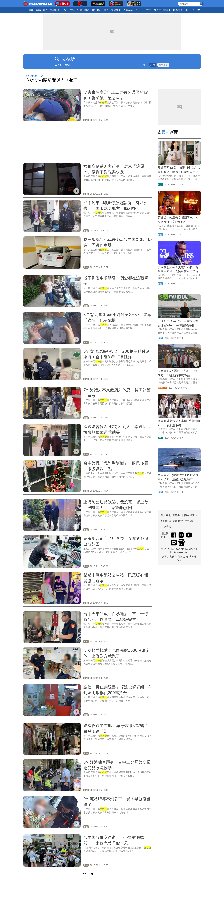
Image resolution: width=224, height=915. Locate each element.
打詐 (195, 10)
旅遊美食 (178, 10)
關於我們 (166, 515)
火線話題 (128, 10)
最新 (31, 10)
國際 (86, 10)
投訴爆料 (189, 521)
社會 (79, 10)
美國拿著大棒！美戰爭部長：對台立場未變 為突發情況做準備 (179, 269)
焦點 (38, 10)
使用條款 (177, 521)
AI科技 (157, 10)
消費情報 (166, 526)
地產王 (167, 10)
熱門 (45, 10)
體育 (106, 10)
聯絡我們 (177, 515)
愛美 (148, 10)
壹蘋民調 (116, 10)
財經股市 (97, 10)
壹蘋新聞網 (31, 75)
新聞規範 (166, 521)
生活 (72, 10)
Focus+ (140, 10)
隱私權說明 (189, 515)
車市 (187, 10)
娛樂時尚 (55, 10)
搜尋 (43, 75)
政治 (65, 10)
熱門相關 (163, 65)
